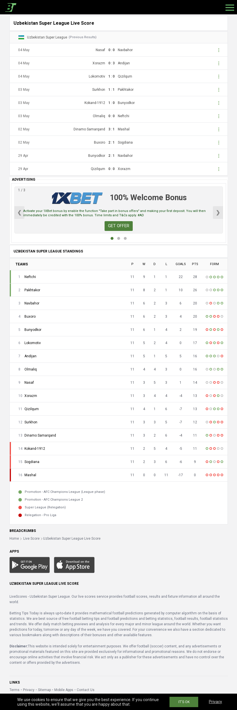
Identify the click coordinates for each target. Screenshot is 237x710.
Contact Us (86, 690)
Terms (14, 690)
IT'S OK (184, 702)
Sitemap (44, 690)
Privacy (28, 690)
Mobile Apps (63, 690)
